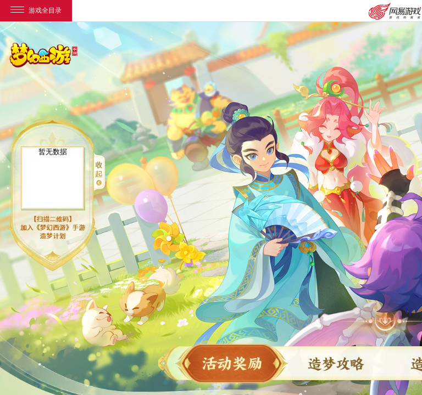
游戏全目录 (36, 10)
